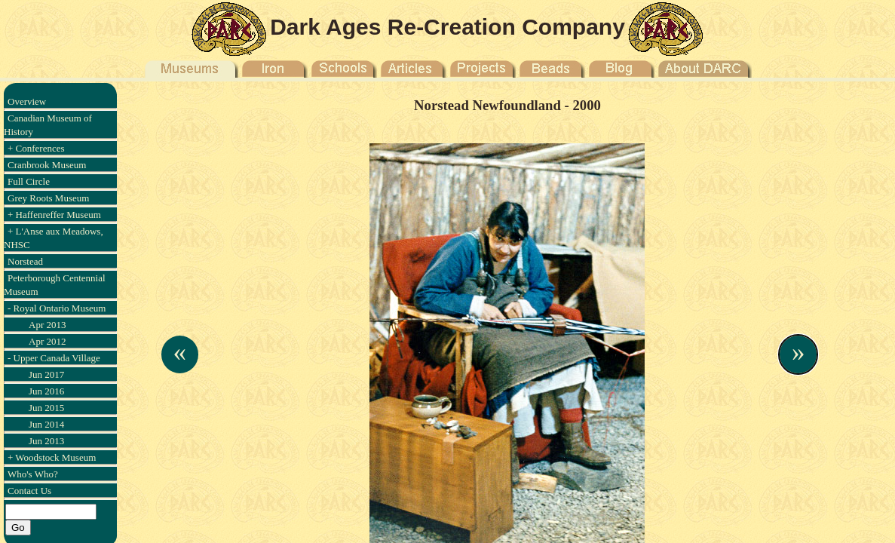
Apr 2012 (47, 341)
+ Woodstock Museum (52, 457)
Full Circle (29, 181)
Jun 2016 (46, 391)
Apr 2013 (47, 324)
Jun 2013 (46, 440)
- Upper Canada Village (54, 358)
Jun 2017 (46, 374)
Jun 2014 (46, 424)
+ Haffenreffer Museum (54, 214)
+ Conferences (36, 148)
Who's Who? (33, 474)
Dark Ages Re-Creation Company (447, 26)
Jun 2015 (46, 407)
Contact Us (29, 490)
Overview (27, 101)
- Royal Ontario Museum (57, 308)
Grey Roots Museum (48, 198)
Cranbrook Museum (47, 164)
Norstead (25, 261)
